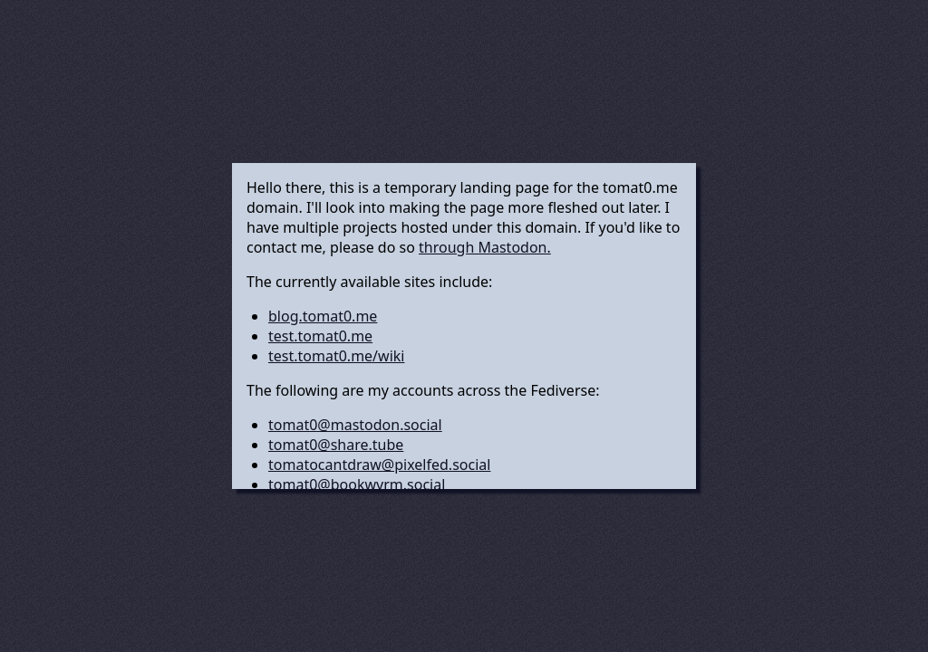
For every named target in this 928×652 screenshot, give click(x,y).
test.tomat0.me (320, 336)
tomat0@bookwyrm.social (356, 484)
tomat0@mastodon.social (355, 425)
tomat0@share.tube (335, 445)
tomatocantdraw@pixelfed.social (379, 465)
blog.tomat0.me (322, 316)
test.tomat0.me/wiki (336, 356)
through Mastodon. (485, 247)
